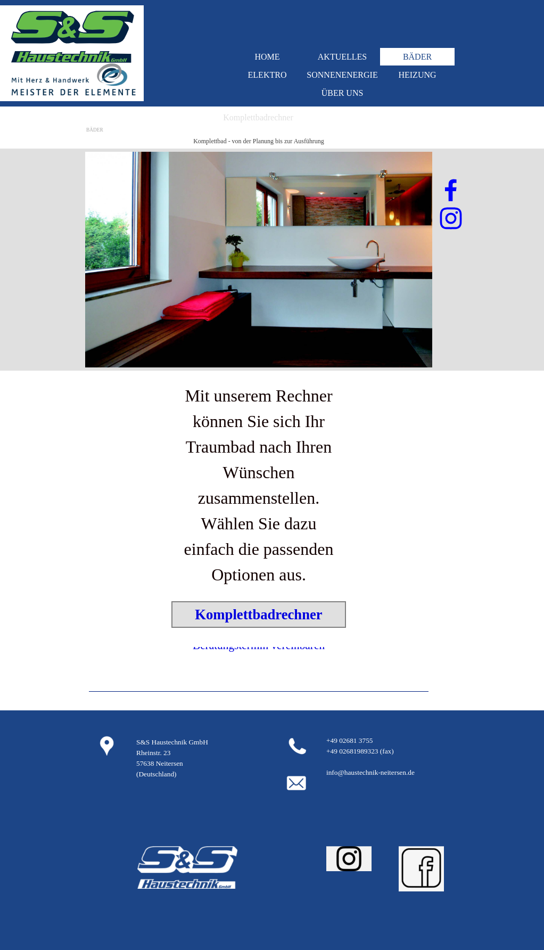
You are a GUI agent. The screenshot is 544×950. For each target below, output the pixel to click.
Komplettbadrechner (258, 615)
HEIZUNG (417, 74)
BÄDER (417, 56)
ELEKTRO (267, 74)
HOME (266, 56)
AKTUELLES (342, 56)
